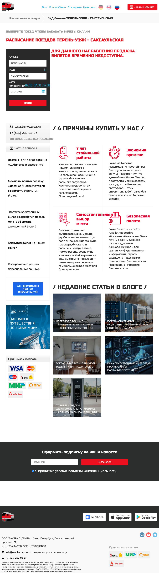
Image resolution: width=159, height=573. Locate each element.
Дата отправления (17, 85)
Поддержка (75, 7)
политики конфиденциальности (92, 471)
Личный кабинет (144, 7)
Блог (45, 7)
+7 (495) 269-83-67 (15, 557)
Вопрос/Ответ (57, 7)
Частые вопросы (26, 148)
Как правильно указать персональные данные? (24, 267)
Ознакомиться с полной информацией (28, 288)
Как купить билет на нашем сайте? (26, 245)
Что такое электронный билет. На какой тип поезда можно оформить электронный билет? (26, 219)
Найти (28, 103)
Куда (12, 69)
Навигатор (89, 7)
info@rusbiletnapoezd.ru (19, 552)
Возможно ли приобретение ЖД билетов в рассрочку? (27, 162)
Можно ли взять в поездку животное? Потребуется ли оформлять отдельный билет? (26, 188)
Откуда (13, 56)
